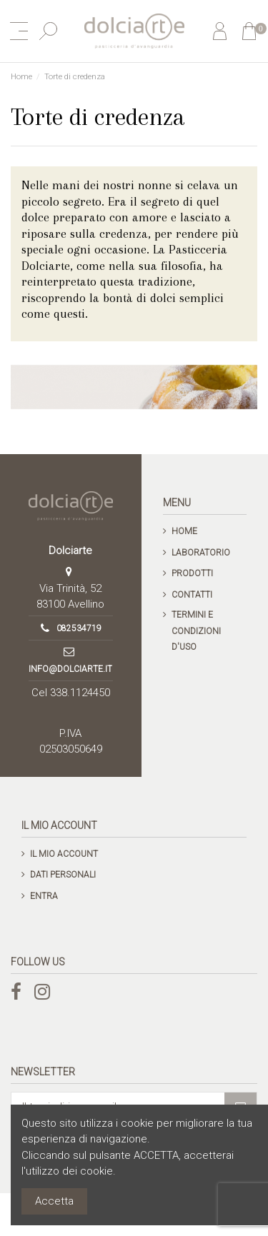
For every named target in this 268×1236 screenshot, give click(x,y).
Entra (44, 896)
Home (184, 531)
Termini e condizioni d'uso (196, 631)
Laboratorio (201, 553)
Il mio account (64, 854)
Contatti (192, 595)
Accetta (54, 1201)
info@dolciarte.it (70, 669)
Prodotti (192, 573)
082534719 (78, 628)
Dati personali (63, 875)
